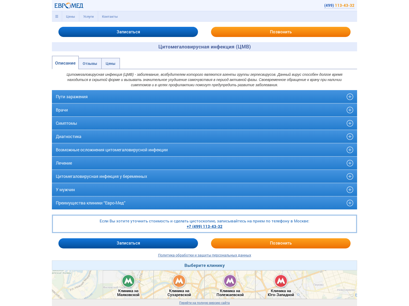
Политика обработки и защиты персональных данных (204, 255)
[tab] (57, 16)
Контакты (110, 16)
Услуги (88, 16)
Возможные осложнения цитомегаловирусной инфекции (112, 149)
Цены (70, 16)
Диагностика (68, 136)
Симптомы (66, 123)
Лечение (64, 163)
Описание (65, 63)
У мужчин (65, 189)
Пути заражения (72, 96)
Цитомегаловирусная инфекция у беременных (101, 176)
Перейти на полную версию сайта (204, 303)
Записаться (128, 32)
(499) (339, 5)
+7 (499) (204, 226)
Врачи (62, 110)
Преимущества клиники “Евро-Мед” (90, 202)
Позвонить (281, 32)
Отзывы (90, 63)
